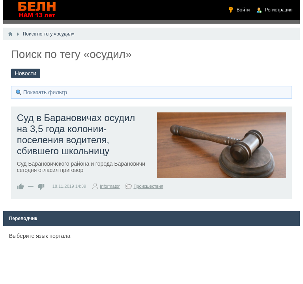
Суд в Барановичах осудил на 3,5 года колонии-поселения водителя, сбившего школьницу (76, 134)
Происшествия (148, 186)
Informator (110, 186)
